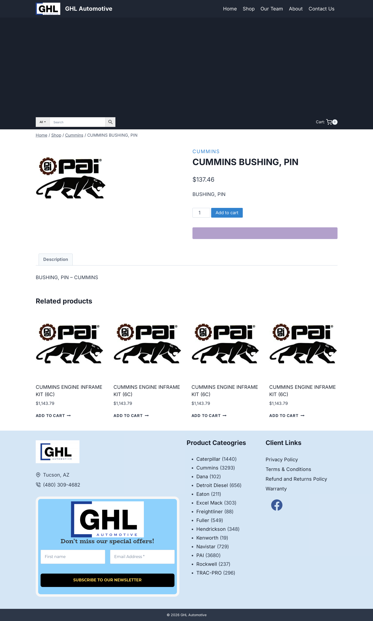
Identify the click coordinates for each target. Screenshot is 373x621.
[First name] (73, 557)
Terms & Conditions (288, 469)
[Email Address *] (142, 557)
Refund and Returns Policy (296, 479)
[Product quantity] (201, 213)
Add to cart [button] (53, 415)
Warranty (276, 489)
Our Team (271, 9)
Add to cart (227, 212)
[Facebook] (277, 505)
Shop (249, 9)
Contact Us (322, 9)
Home (230, 9)
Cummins (206, 151)
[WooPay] (264, 233)
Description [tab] (55, 259)
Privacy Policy (282, 459)
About (296, 9)
